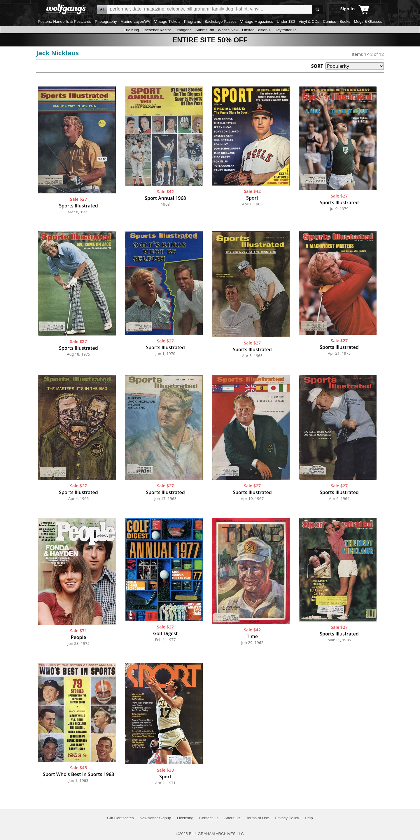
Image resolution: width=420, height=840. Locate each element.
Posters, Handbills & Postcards (64, 21)
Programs (192, 21)
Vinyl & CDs (309, 21)
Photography (106, 21)
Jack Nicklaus (57, 52)
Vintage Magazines (256, 21)
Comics (329, 21)
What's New (228, 30)
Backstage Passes (220, 21)
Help (309, 818)
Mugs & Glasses (368, 21)
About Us (232, 818)
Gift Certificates (120, 818)
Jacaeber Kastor (157, 30)
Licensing (185, 818)
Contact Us (208, 818)
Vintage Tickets (167, 21)
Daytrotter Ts (285, 30)
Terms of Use (257, 818)
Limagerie (183, 30)
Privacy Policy (287, 818)
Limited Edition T (256, 30)
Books (345, 21)
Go (317, 9)
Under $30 (286, 21)
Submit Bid (204, 30)
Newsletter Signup (155, 818)
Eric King (131, 30)
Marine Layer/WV (135, 21)
